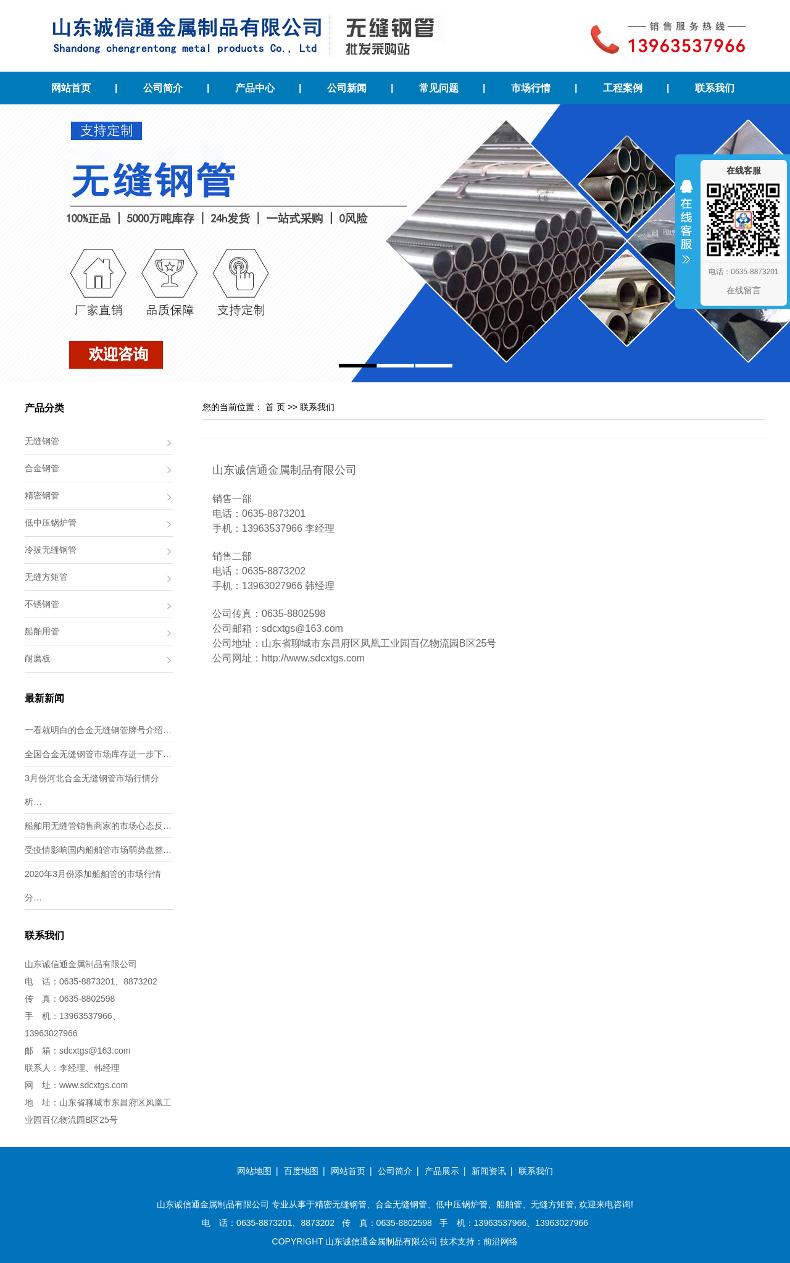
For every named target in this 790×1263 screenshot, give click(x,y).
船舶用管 (42, 631)
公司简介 (163, 88)
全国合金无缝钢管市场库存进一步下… (98, 754)
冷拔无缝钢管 (51, 550)
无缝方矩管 (46, 577)
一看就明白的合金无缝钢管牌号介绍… (98, 730)
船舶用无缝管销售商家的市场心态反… (98, 826)
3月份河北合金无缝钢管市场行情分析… (92, 790)
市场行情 (531, 88)
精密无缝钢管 (341, 1204)
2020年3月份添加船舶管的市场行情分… (93, 885)
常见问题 (439, 88)
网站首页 (71, 88)
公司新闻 (347, 88)
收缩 (686, 230)
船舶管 (509, 1204)
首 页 (275, 407)
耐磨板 (38, 658)
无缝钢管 (42, 441)
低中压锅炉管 (51, 522)
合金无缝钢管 (401, 1204)
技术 (448, 1241)
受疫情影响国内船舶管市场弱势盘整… (98, 850)
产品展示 (442, 1171)
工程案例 (622, 88)
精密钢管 (42, 495)
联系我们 (714, 88)
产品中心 (255, 88)
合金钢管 (42, 468)
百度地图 (301, 1171)
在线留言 (743, 290)
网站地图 (254, 1171)
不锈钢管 (42, 604)
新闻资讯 (489, 1171)
